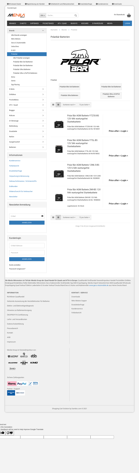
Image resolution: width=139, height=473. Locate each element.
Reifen (11, 137)
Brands (12, 23)
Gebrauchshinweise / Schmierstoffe (23, 181)
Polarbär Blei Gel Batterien (23, 62)
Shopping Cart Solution (60, 409)
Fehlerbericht (14, 166)
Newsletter (13, 197)
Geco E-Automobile (18, 43)
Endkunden (13, 186)
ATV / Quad (62, 23)
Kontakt (10, 333)
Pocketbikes (48, 23)
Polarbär (14, 54)
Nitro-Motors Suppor (79, 301)
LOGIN (127, 23)
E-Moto (23, 23)
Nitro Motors (15, 39)
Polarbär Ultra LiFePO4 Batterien (25, 73)
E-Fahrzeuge (97, 23)
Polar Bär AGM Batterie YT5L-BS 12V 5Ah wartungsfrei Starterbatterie (82, 143)
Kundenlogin (12, 8)
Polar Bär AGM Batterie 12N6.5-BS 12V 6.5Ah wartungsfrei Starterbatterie (83, 168)
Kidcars (84, 23)
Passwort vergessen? (17, 269)
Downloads (117, 4)
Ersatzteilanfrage (85, 4)
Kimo (13, 77)
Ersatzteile (13, 131)
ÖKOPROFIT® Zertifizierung (17, 315)
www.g (91, 285)
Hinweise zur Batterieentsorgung (19, 310)
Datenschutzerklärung (15, 324)
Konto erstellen (14, 265)
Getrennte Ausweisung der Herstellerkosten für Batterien (28, 301)
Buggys (74, 23)
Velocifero (15, 46)
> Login (122, 131)
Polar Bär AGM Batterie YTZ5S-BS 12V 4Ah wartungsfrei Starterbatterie (83, 118)
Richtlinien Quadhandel (15, 297)
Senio (13, 81)
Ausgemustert (14, 142)
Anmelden (27, 223)
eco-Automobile (100, 285)
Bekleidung (13, 126)
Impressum (11, 342)
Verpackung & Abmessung (19, 176)
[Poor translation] (9, 433)
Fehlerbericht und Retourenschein (61, 4)
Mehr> (110, 23)
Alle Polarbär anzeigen (21, 58)
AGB (8, 337)
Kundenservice (102, 4)
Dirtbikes (34, 23)
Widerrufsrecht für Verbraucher (21, 191)
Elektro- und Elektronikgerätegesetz (20, 306)
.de (107, 285)
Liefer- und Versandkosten (17, 319)
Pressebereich (12, 328)
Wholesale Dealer (14, 4)
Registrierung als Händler (35, 4)
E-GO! (13, 50)
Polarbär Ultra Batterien (21, 69)
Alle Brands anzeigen (19, 35)
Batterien (12, 147)
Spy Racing (15, 85)
